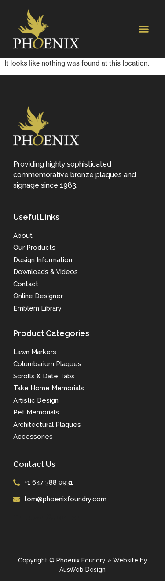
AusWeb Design (82, 569)
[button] (144, 29)
